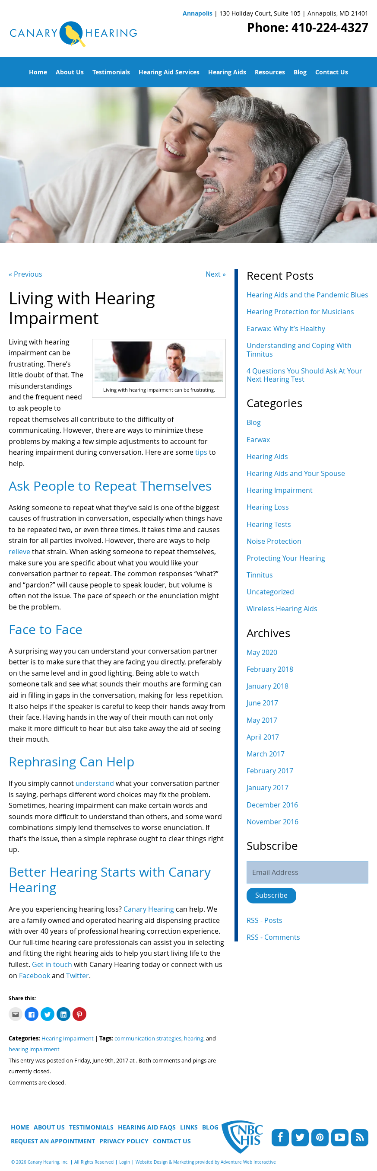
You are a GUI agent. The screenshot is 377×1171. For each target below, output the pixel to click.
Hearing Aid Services (169, 72)
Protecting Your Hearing (286, 558)
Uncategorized (270, 592)
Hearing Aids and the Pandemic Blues (307, 295)
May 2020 (262, 652)
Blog (300, 72)
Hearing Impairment (67, 1038)
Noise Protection (274, 541)
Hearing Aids (227, 72)
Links (189, 1127)
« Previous (25, 274)
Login (124, 1162)
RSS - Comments (273, 937)
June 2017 (262, 703)
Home (38, 72)
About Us (70, 72)
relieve (20, 551)
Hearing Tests (269, 524)
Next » (216, 274)
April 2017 (263, 737)
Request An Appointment (53, 1141)
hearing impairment (34, 1049)
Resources (270, 72)
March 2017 (266, 754)
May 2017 (262, 720)
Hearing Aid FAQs (147, 1127)
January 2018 (267, 686)
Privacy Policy (124, 1141)
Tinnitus (260, 575)
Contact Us (331, 72)
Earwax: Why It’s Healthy (286, 328)
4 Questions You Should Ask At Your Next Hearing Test (304, 375)
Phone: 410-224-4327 (307, 27)
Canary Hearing (148, 909)
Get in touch (52, 964)
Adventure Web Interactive (248, 1162)
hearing (193, 1038)
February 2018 (270, 669)
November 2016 (272, 821)
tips (202, 452)
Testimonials (111, 72)
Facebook (34, 975)
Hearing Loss (268, 507)
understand (96, 783)
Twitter (77, 975)
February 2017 (270, 770)
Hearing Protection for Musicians (300, 311)
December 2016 (272, 805)
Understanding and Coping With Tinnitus (299, 349)
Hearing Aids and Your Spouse (296, 473)
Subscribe (271, 895)
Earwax (258, 439)
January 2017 (267, 787)
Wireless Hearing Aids (282, 608)
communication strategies (147, 1038)
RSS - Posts (264, 920)
